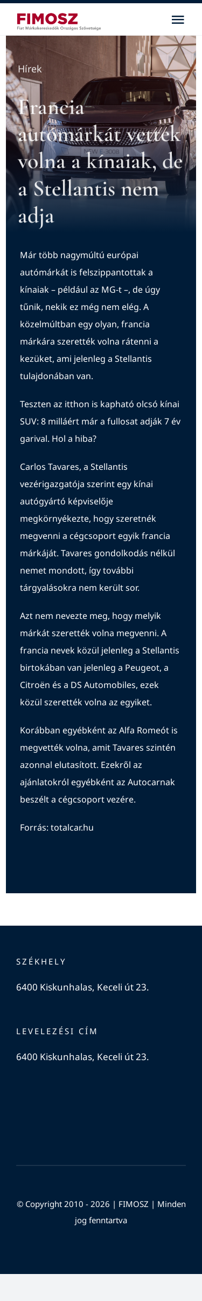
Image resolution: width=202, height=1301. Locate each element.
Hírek (30, 69)
